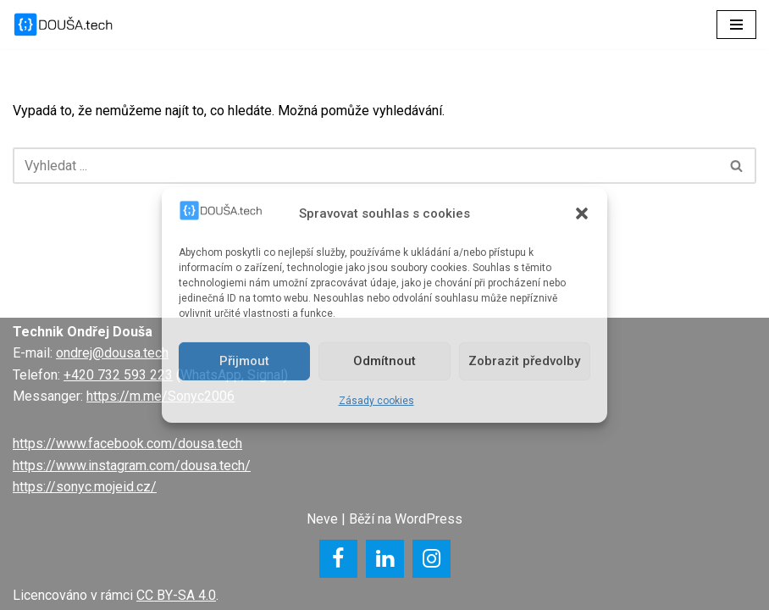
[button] (581, 213)
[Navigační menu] (736, 24)
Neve (322, 519)
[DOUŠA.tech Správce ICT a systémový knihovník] (63, 24)
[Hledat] (365, 165)
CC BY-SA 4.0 (176, 595)
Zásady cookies (376, 401)
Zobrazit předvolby (524, 361)
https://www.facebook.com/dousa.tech (127, 443)
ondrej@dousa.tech (112, 353)
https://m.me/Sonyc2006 (160, 396)
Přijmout (244, 361)
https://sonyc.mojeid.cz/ (85, 487)
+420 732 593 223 (118, 375)
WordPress (428, 519)
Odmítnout (384, 361)
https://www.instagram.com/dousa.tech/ (132, 466)
